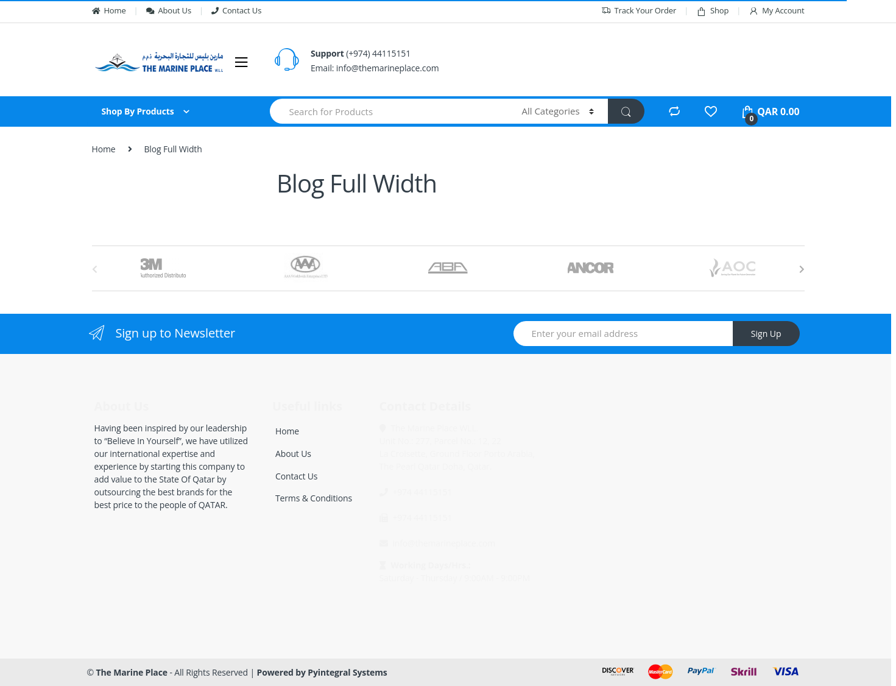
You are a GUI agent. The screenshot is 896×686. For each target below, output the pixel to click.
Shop (712, 10)
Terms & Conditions (313, 498)
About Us (168, 10)
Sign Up (766, 333)
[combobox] (389, 111)
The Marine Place (132, 672)
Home (109, 10)
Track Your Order (639, 10)
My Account (776, 10)
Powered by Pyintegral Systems (322, 672)
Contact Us (236, 10)
